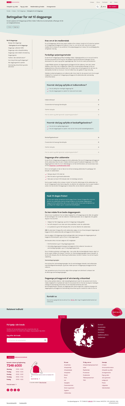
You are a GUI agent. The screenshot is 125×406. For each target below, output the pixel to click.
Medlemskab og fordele (37, 6)
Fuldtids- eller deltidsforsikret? (16, 57)
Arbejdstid (67, 372)
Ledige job (105, 380)
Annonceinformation (108, 367)
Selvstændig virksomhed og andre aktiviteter (18, 65)
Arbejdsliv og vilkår (12, 6)
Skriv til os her (42, 382)
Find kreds (104, 2)
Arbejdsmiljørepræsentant (90, 365)
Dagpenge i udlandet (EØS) (16, 48)
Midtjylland (101, 329)
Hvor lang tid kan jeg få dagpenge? (18, 60)
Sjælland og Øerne (103, 335)
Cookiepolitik (23, 403)
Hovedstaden (102, 327)
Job (111, 2)
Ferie (65, 377)
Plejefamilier (86, 370)
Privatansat (86, 372)
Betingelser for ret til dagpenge (35, 11)
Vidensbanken (106, 388)
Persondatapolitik (12, 403)
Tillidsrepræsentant (88, 377)
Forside (8, 11)
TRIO (84, 380)
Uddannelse (67, 393)
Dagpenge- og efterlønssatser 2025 (59, 165)
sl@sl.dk (90, 401)
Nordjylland (101, 332)
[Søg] (97, 6)
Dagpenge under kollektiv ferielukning (18, 53)
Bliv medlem (112, 6)
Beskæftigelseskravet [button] (51, 140)
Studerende (86, 375)
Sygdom (66, 390)
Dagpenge (16, 27)
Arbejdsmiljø (67, 367)
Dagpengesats (12, 55)
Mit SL (103, 7)
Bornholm (100, 324)
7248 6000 (14, 365)
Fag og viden (24, 6)
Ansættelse (67, 365)
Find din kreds (12, 384)
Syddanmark (101, 337)
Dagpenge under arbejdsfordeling (18, 50)
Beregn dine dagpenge (14, 43)
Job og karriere (106, 377)
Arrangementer (51, 6)
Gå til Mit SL (35, 379)
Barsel (66, 375)
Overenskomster (68, 385)
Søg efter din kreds (13, 335)
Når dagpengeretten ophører (16, 62)
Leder (84, 367)
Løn (65, 380)
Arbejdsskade (68, 370)
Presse (116, 2)
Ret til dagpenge (21, 11)
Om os (98, 2)
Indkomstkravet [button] (50, 103)
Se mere (62, 317)
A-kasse (92, 2)
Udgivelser (105, 385)
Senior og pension (69, 388)
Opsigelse (67, 383)
